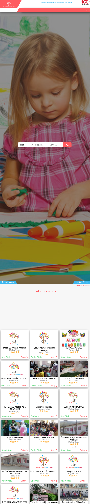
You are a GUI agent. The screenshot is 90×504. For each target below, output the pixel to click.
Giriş (88, 7)
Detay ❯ (24, 357)
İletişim (82, 7)
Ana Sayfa (67, 7)
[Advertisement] (45, 312)
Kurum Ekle (75, 7)
